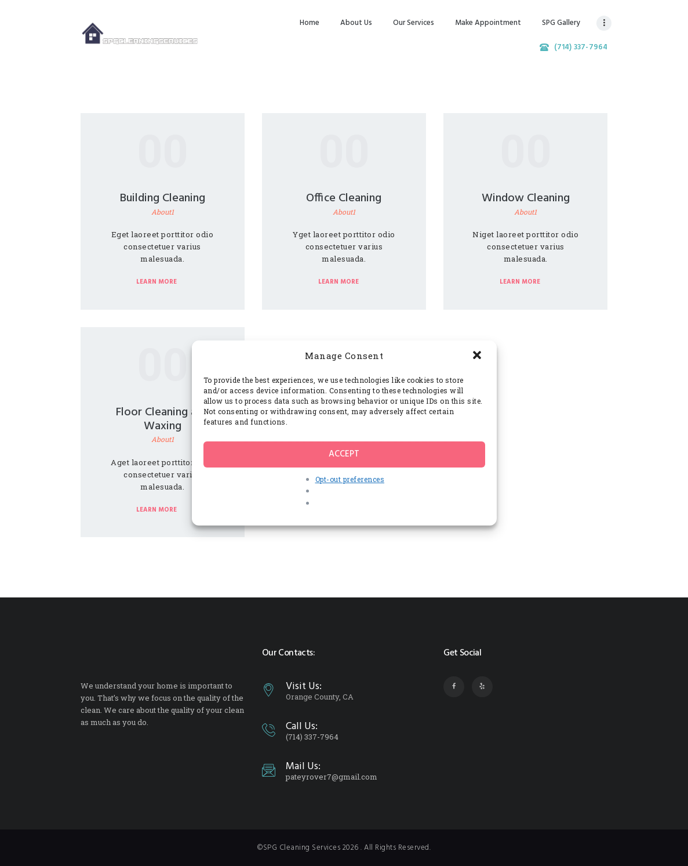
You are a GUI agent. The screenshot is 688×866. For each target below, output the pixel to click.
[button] (478, 356)
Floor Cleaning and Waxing (162, 419)
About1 (162, 211)
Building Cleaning (162, 198)
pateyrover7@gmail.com (331, 776)
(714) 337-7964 (312, 736)
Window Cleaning (526, 198)
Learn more (156, 282)
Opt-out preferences (350, 479)
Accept (344, 454)
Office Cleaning (343, 198)
